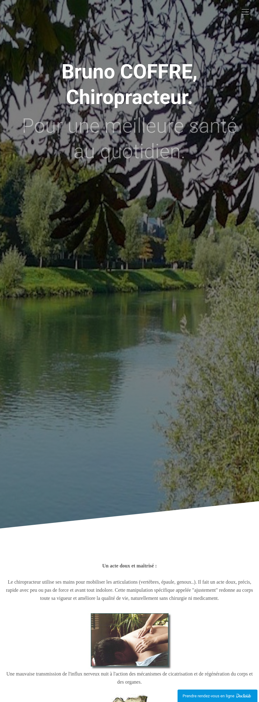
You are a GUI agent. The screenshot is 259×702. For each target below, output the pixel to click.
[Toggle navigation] (245, 12)
